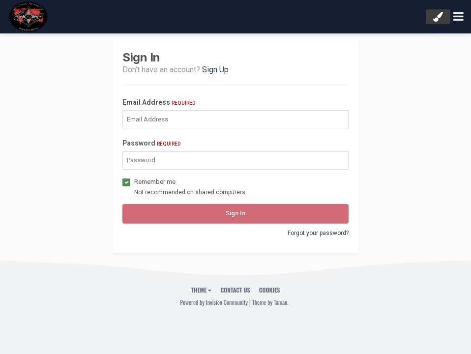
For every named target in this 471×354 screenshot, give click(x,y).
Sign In (235, 213)
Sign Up (215, 69)
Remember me (155, 181)
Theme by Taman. (270, 302)
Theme (201, 290)
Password (151, 143)
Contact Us (235, 290)
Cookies (269, 290)
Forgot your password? (318, 233)
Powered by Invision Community (214, 302)
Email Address (158, 102)
